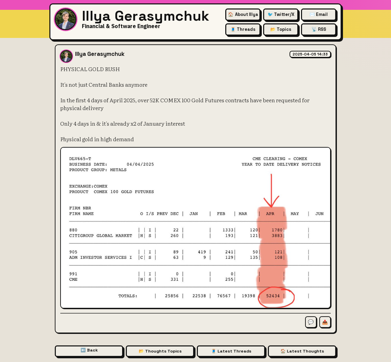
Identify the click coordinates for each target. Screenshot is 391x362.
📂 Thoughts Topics (160, 351)
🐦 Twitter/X (281, 14)
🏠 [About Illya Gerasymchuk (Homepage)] (243, 14)
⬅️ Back (89, 350)
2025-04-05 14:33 (310, 54)
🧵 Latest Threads (231, 351)
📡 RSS (319, 29)
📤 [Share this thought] (325, 322)
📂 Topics (280, 29)
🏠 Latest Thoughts (302, 351)
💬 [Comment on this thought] (311, 322)
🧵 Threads (242, 29)
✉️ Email (318, 14)
